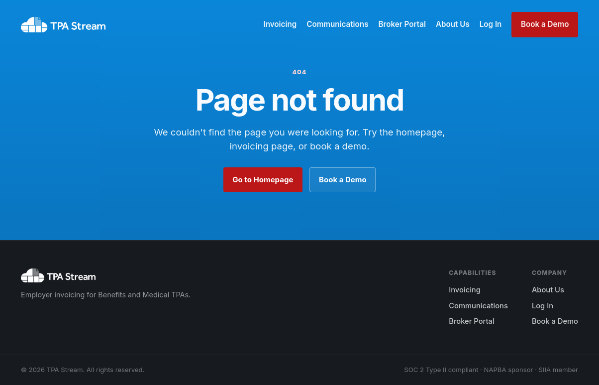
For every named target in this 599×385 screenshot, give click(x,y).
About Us (453, 24)
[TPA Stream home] (63, 25)
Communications (337, 24)
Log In (491, 24)
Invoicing (280, 24)
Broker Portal (401, 24)
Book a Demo (545, 24)
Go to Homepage (262, 179)
